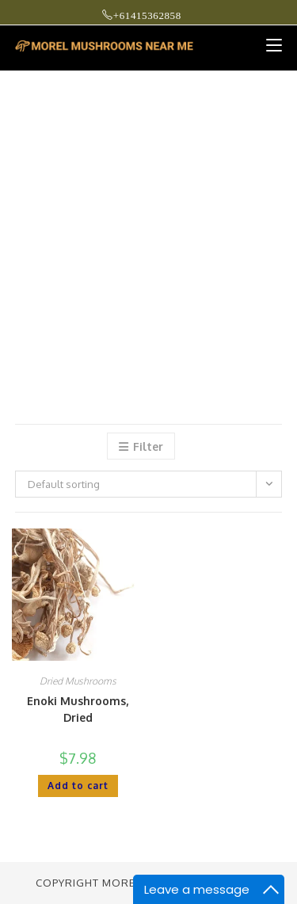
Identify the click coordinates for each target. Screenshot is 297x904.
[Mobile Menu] (268, 45)
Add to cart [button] (78, 785)
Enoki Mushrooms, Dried (77, 709)
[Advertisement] (148, 227)
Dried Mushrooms (78, 681)
